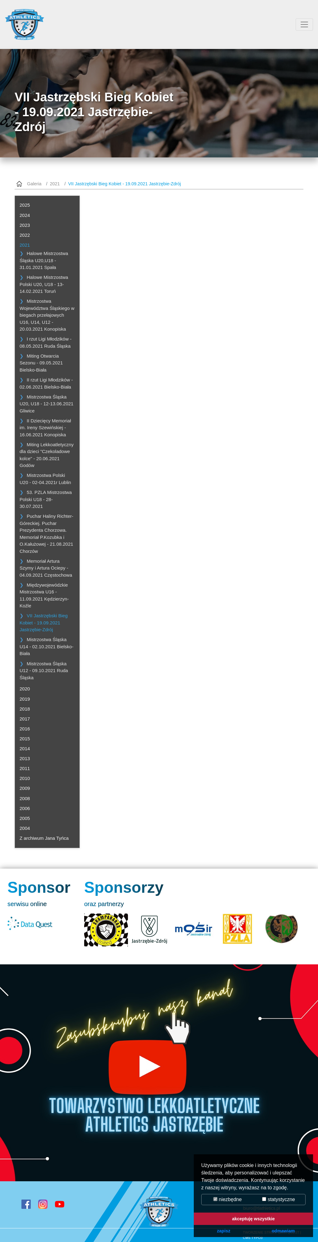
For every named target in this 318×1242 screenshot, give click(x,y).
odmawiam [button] (283, 1230)
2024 (25, 215)
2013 (25, 758)
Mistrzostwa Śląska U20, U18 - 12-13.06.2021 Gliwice (46, 403)
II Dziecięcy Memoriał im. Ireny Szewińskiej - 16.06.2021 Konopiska (45, 427)
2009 (25, 788)
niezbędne (227, 1199)
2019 (25, 699)
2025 (25, 205)
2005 (25, 818)
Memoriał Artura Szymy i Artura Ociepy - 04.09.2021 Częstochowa (46, 568)
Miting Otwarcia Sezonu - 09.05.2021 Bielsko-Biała (41, 362)
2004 (25, 828)
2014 (25, 748)
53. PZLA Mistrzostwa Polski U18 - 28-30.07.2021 (46, 499)
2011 (25, 768)
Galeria (34, 183)
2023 (25, 225)
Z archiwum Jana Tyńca (44, 838)
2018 (25, 708)
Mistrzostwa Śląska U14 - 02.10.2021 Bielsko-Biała (46, 646)
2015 (25, 738)
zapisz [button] (223, 1230)
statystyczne (278, 1199)
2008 (25, 798)
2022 (25, 235)
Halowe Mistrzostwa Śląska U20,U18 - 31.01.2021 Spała (44, 260)
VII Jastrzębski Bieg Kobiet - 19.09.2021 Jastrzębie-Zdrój (44, 622)
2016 (25, 728)
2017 (25, 718)
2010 (25, 778)
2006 (25, 808)
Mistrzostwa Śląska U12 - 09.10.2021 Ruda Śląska (44, 670)
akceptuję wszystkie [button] (253, 1218)
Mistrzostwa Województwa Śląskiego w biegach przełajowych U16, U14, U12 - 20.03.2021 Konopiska (47, 315)
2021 (55, 183)
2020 (25, 688)
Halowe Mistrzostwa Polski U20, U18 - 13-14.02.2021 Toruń (44, 284)
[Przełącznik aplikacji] (304, 24)
